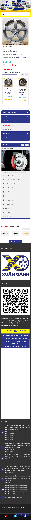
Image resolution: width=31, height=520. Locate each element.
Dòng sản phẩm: (7, 54)
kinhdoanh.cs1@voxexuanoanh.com (16, 485)
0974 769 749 (9, 472)
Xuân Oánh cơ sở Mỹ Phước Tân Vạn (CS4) (15, 342)
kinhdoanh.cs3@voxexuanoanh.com (16, 489)
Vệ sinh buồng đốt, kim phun (12, 179)
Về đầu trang (16, 242)
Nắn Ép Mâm (8, 212)
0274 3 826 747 (9, 431)
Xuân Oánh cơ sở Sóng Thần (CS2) (15, 335)
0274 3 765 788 (9, 449)
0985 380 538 (9, 451)
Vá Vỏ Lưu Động (9, 204)
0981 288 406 (9, 439)
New (5, 78)
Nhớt (5, 138)
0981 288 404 (9, 435)
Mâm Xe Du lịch (9, 125)
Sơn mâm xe (8, 216)
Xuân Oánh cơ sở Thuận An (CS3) (15, 338)
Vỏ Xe (5, 116)
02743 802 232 (9, 461)
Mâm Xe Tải (8, 129)
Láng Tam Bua (8, 208)
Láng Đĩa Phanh (9, 188)
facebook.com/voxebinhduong (14, 497)
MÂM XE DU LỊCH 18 (11, 72)
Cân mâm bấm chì (10, 192)
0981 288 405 (9, 437)
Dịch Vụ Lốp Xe (9, 200)
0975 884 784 (9, 482)
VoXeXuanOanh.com (15, 507)
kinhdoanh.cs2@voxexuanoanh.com (16, 487)
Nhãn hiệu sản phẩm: (9, 57)
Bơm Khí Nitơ (8, 196)
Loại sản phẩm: (7, 51)
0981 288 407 (9, 463)
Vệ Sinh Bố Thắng (9, 175)
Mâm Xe (5, 121)
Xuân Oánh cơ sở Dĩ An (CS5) (15, 346)
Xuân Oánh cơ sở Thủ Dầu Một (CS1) (15, 331)
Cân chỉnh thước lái (10, 183)
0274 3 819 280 (9, 433)
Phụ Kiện (6, 133)
